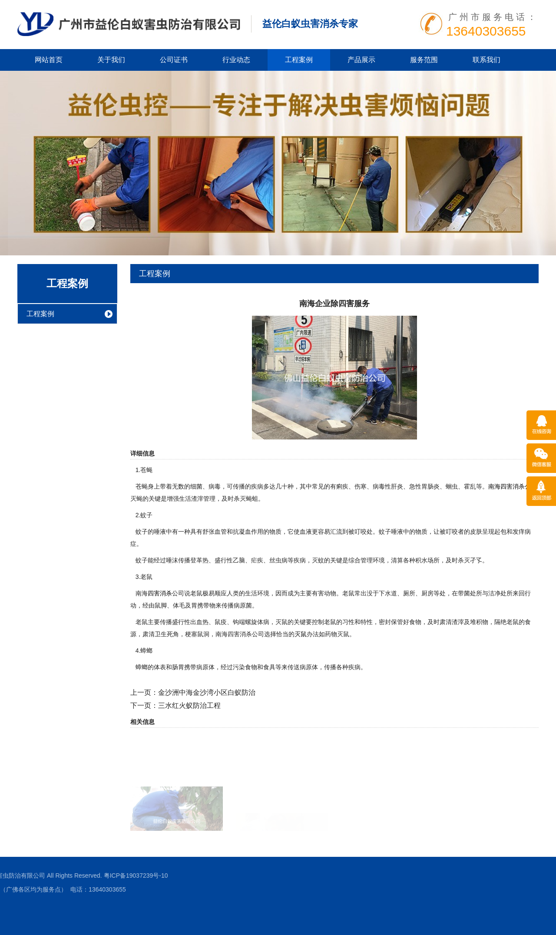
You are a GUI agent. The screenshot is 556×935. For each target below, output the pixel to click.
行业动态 (236, 59)
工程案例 (299, 59)
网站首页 (49, 59)
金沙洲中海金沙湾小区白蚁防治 (206, 692)
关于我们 (111, 59)
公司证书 (174, 59)
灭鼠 (301, 634)
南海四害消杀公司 (512, 486)
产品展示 (361, 59)
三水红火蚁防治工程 (189, 705)
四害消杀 (160, 593)
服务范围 (424, 59)
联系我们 (486, 59)
